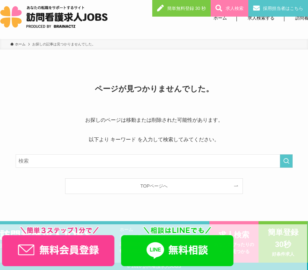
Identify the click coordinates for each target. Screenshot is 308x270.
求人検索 (235, 8)
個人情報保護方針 (75, 245)
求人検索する (261, 17)
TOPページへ (154, 186)
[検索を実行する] (286, 161)
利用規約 (37, 245)
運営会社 (9, 245)
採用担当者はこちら (283, 8)
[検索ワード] (154, 161)
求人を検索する (135, 236)
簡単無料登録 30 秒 (186, 8)
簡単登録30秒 (283, 243)
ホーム (220, 17)
